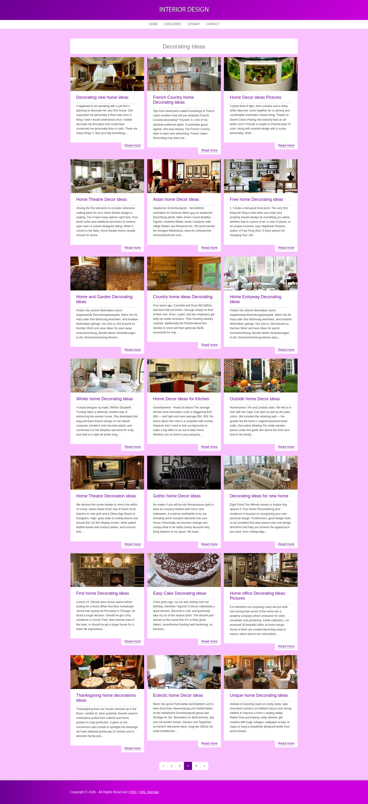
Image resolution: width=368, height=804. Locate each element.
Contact (212, 24)
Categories (172, 24)
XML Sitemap (149, 792)
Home (153, 24)
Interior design (184, 10)
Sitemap (193, 24)
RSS (133, 792)
